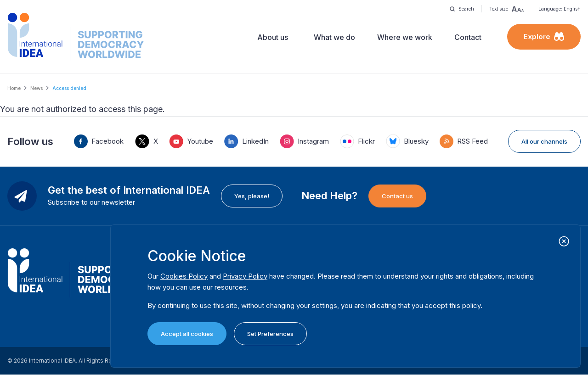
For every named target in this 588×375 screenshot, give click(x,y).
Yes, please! (251, 196)
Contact (467, 37)
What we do (334, 37)
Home (14, 88)
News (36, 88)
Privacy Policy (245, 276)
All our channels (544, 141)
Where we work (404, 37)
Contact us (397, 196)
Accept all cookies (187, 333)
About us (272, 37)
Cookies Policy (184, 276)
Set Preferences (270, 333)
